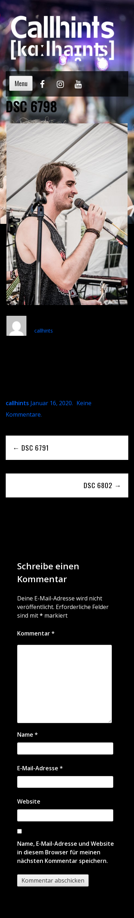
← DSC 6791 (31, 447)
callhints (43, 330)
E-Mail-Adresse (40, 768)
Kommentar (36, 633)
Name (27, 734)
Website (28, 801)
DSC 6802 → (102, 485)
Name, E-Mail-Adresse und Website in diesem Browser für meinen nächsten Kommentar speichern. (65, 852)
